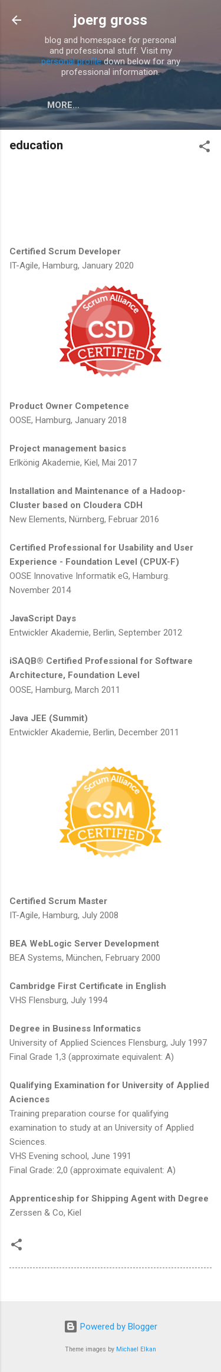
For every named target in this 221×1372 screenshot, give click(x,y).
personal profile (71, 61)
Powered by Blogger (110, 1326)
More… (63, 105)
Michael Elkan (136, 1349)
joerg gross (110, 20)
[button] (204, 148)
